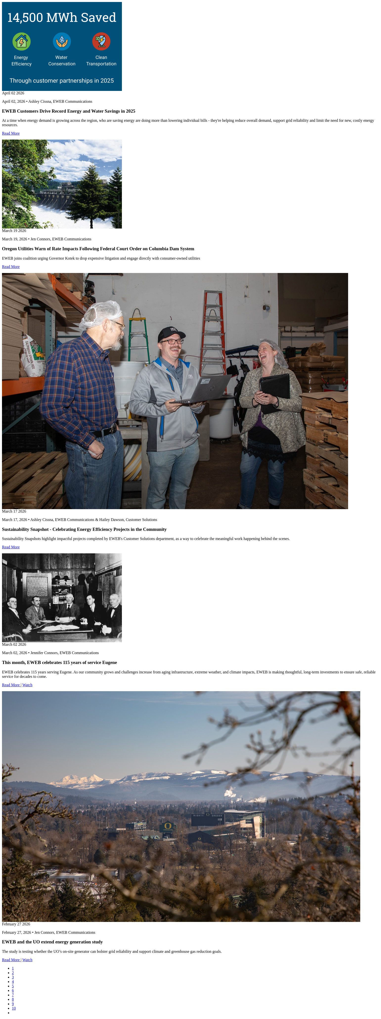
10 (14, 1008)
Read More (11, 133)
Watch (27, 685)
